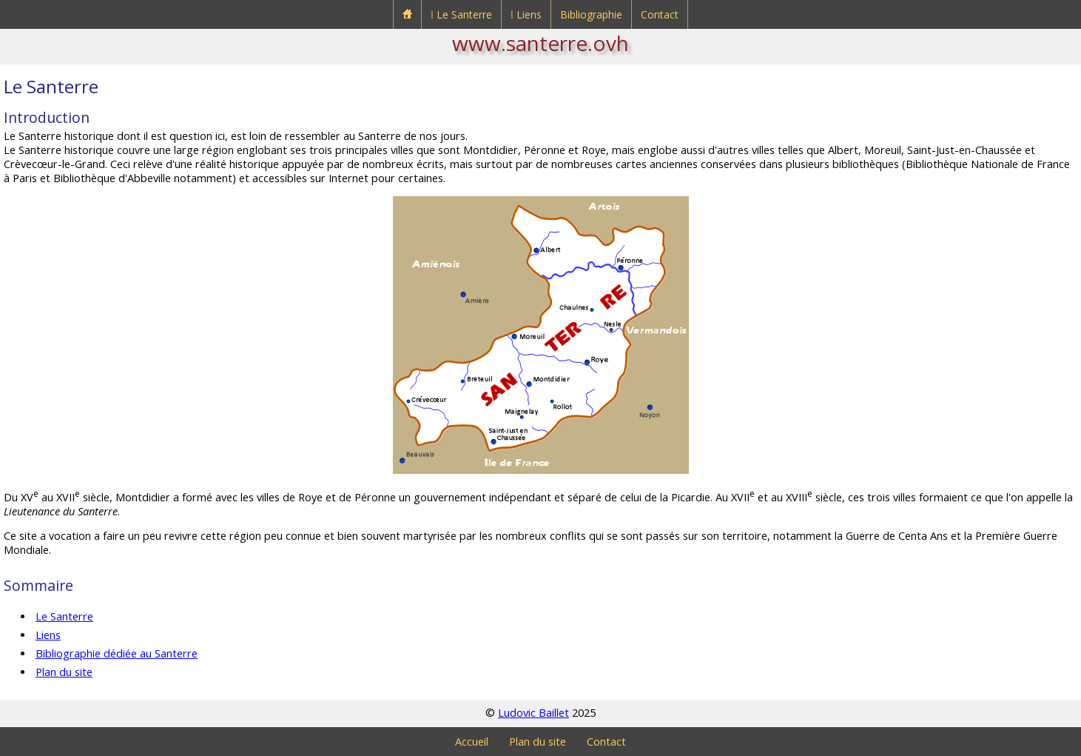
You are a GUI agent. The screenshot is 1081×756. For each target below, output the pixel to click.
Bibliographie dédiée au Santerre (117, 653)
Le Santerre (64, 616)
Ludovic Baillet (533, 713)
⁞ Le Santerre (461, 14)
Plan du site (64, 672)
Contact (659, 14)
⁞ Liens (526, 14)
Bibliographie (591, 14)
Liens (48, 635)
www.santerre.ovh (540, 43)
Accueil (471, 742)
